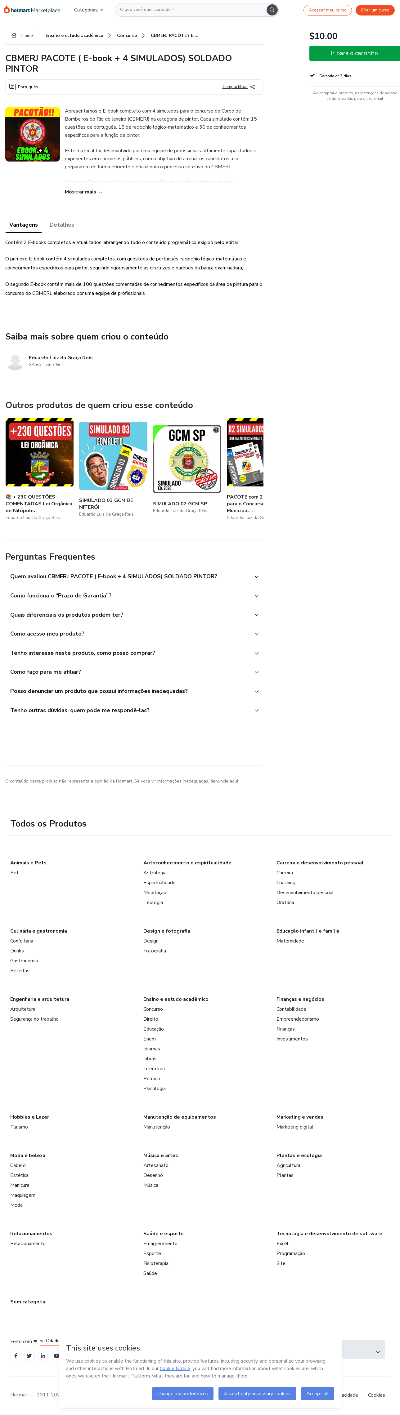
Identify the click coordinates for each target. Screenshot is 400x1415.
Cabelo (18, 1166)
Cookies (376, 1396)
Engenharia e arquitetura (39, 1000)
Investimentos (292, 1039)
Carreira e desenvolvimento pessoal (320, 863)
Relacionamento (28, 1244)
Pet (14, 873)
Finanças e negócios (300, 1000)
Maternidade (290, 941)
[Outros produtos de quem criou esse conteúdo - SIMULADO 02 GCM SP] (187, 470)
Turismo (19, 1127)
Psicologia (154, 1089)
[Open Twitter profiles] (29, 1357)
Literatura (154, 1069)
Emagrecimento (160, 1244)
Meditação (154, 893)
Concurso (153, 1010)
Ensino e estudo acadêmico (176, 1000)
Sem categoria (27, 1302)
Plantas (285, 1176)
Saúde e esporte (163, 1234)
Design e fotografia (166, 932)
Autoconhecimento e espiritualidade (187, 863)
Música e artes (160, 1156)
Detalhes (62, 224)
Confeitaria (21, 941)
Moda (16, 1206)
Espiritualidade (159, 883)
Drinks (17, 951)
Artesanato (156, 1166)
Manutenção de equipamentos (179, 1118)
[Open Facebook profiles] (15, 1357)
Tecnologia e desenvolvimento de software (329, 1234)
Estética (19, 1176)
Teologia (153, 903)
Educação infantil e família (307, 932)
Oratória (285, 903)
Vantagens (23, 224)
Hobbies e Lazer (29, 1118)
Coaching (285, 883)
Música (150, 1186)
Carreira (284, 873)
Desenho (153, 1176)
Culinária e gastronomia (38, 932)
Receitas (19, 971)
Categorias (88, 10)
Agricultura (288, 1166)
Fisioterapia (156, 1264)
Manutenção (156, 1127)
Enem (149, 1039)
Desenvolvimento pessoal (305, 893)
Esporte (152, 1254)
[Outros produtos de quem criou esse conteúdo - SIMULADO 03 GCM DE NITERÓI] (113, 470)
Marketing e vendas (299, 1118)
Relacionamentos (31, 1234)
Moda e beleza (27, 1156)
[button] (127, 577)
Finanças (285, 1030)
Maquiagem (22, 1196)
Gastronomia (24, 961)
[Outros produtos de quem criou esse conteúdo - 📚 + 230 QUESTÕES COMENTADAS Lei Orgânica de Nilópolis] (40, 470)
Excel (282, 1244)
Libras (149, 1059)
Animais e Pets (28, 863)
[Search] (272, 10)
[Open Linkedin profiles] (43, 1357)
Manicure (19, 1186)
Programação (290, 1254)
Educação (153, 1030)
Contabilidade (291, 1010)
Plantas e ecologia (299, 1156)
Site (280, 1264)
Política (151, 1079)
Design (151, 941)
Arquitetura (22, 1010)
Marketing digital (294, 1127)
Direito (150, 1020)
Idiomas (151, 1049)
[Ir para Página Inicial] (34, 10)
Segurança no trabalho (34, 1020)
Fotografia (154, 951)
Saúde (150, 1274)
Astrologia (155, 873)
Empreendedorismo (297, 1020)
